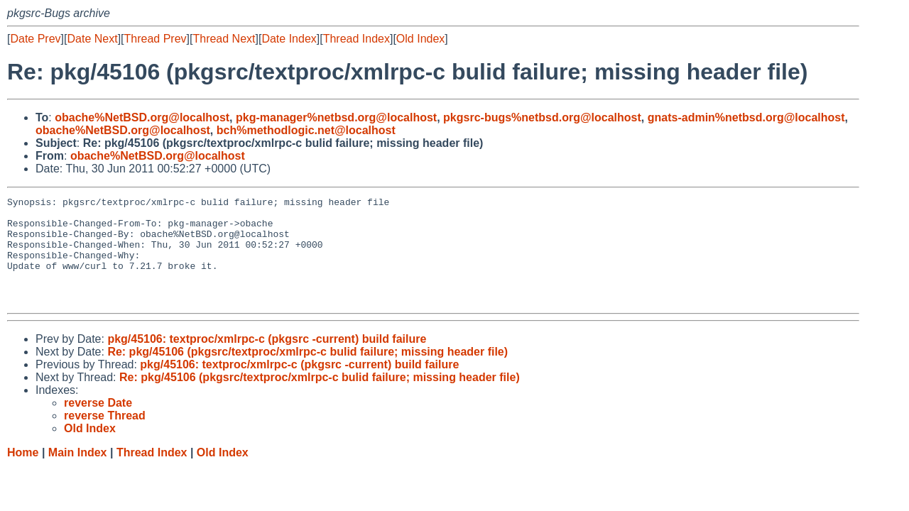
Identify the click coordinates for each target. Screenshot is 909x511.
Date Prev (35, 39)
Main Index (77, 474)
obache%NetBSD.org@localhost (142, 117)
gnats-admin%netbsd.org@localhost (746, 117)
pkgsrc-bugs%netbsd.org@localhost (542, 117)
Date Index (288, 39)
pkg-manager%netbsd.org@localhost (336, 117)
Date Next (92, 39)
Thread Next (223, 39)
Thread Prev (155, 39)
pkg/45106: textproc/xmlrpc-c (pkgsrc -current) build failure (266, 360)
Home (22, 474)
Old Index (420, 39)
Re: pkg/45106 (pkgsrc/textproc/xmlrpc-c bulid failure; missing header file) (307, 373)
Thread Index (356, 39)
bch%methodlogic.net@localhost (306, 130)
